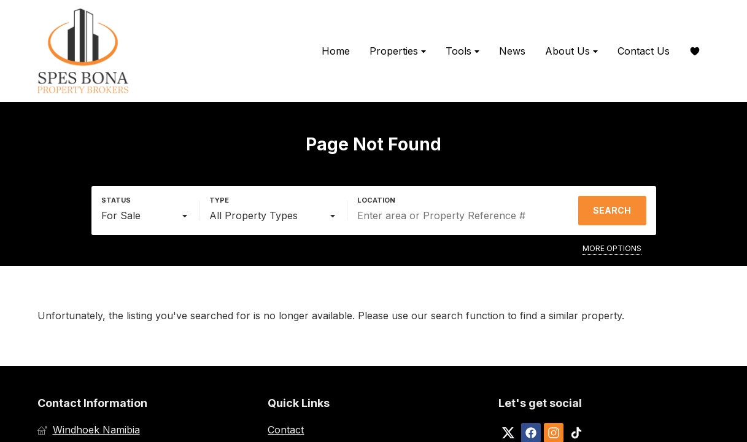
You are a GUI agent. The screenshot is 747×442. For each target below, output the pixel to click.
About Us (571, 51)
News (512, 51)
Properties (398, 51)
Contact (286, 430)
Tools (462, 51)
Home (336, 51)
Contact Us (643, 51)
